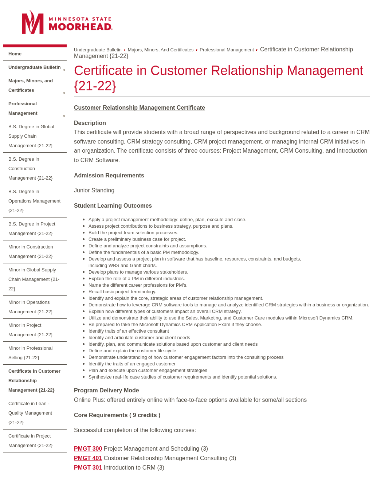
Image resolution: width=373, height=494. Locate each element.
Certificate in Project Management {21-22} (30, 440)
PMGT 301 (88, 467)
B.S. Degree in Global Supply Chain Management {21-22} (31, 136)
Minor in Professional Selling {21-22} (30, 352)
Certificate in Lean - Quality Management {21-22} (30, 413)
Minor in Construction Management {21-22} (30, 251)
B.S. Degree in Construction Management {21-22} (30, 168)
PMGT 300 (88, 449)
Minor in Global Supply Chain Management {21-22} (33, 279)
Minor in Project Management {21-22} (30, 329)
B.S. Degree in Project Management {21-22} (31, 228)
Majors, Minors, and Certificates (30, 85)
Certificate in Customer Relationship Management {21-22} (34, 380)
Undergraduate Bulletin (34, 67)
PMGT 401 (88, 458)
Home (14, 53)
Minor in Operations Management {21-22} (30, 306)
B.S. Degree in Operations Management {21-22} (34, 201)
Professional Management (22, 108)
